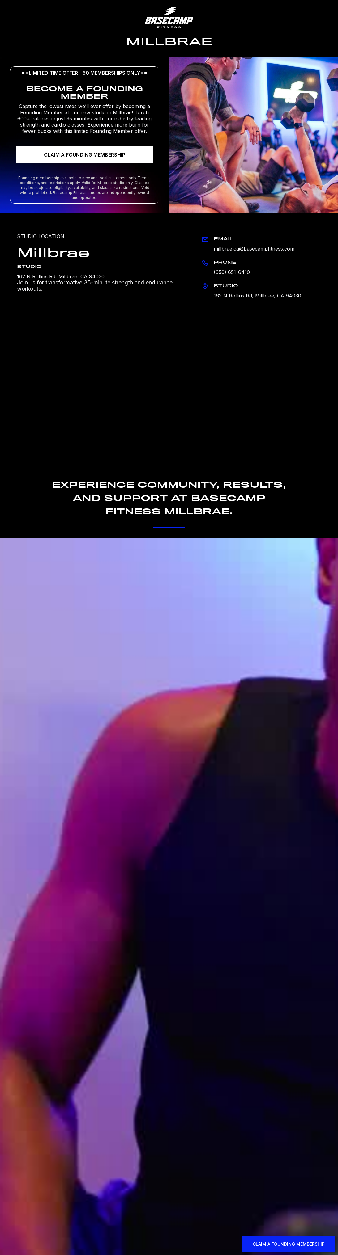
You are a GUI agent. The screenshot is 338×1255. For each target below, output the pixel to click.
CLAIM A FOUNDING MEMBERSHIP (84, 155)
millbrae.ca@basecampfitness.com (254, 249)
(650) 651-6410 (232, 272)
